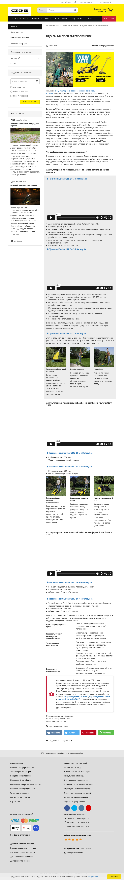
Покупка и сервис (40, 18)
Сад (60, 726)
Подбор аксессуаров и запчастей (77, 793)
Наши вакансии (16, 32)
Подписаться (29, 102)
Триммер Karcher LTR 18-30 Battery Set (66, 178)
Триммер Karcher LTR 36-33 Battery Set (66, 249)
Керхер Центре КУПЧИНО (76, 696)
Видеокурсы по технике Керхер (77, 789)
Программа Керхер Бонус (20, 780)
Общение (75, 18)
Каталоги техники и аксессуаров (77, 771)
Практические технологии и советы (78, 784)
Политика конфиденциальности (23, 789)
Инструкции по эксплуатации (76, 780)
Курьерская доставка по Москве (23, 848)
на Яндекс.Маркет (78, 835)
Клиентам (60, 18)
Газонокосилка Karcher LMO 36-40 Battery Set (69, 582)
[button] (54, 732)
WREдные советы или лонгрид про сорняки (24, 124)
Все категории (17, 87)
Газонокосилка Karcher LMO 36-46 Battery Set (69, 598)
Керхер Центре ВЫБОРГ (69, 699)
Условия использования (19, 793)
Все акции (109, 18)
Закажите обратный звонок (76, 822)
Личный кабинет (68, 2)
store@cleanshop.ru (73, 852)
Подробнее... (93, 876)
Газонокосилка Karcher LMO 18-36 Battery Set (69, 466)
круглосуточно (77, 848)
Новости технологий (20, 96)
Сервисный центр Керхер (74, 801)
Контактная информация (20, 797)
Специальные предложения (102, 45)
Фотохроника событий (19, 38)
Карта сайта (15, 801)
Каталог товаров (18, 18)
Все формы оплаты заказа (20, 835)
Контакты (90, 18)
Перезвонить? (105, 2)
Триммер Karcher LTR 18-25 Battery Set (66, 333)
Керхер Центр (54, 726)
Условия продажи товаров (20, 771)
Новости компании (19, 91)
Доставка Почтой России (20, 861)
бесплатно (76, 827)
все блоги (18, 241)
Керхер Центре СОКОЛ (99, 696)
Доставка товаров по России (21, 856)
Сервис (13, 64)
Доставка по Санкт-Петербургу (22, 852)
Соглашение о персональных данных (25, 784)
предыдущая (54, 740)
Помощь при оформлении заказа (23, 767)
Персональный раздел (73, 767)
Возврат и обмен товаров (20, 776)
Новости (13, 26)
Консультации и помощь (74, 776)
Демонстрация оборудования (76, 797)
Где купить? (15, 58)
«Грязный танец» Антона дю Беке (23, 185)
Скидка (65, 726)
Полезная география (18, 43)
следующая (65, 740)
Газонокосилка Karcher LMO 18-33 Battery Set (69, 453)
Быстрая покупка (87, 2)
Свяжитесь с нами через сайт (77, 818)
